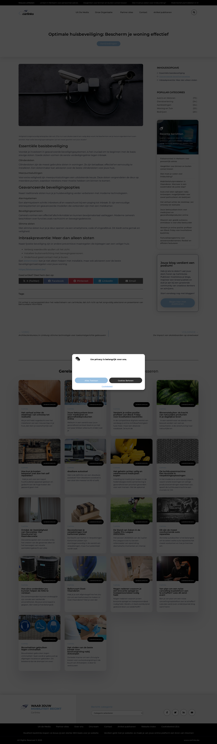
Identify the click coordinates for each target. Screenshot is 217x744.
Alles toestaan (91, 380)
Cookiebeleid (107, 386)
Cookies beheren (126, 380)
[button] (140, 359)
